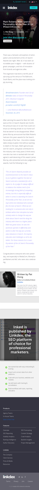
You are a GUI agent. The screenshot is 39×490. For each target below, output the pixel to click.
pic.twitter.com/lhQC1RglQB (15, 105)
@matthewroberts (12, 93)
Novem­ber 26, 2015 (13, 113)
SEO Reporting (8, 433)
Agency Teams (7, 413)
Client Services (8, 458)
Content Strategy (26, 433)
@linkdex (9, 96)
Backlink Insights (26, 440)
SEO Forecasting (26, 430)
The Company (7, 455)
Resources (6, 464)
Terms (8, 481)
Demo (34, 8)
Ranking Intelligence (9, 440)
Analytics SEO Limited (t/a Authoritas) (21, 486)
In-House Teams (8, 416)
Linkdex (20, 32)
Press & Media (7, 461)
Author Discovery (8, 443)
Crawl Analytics (26, 437)
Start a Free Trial (8, 419)
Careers (30, 481)
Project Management (28, 443)
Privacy (16, 481)
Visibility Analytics (8, 437)
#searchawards (11, 102)
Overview (6, 430)
